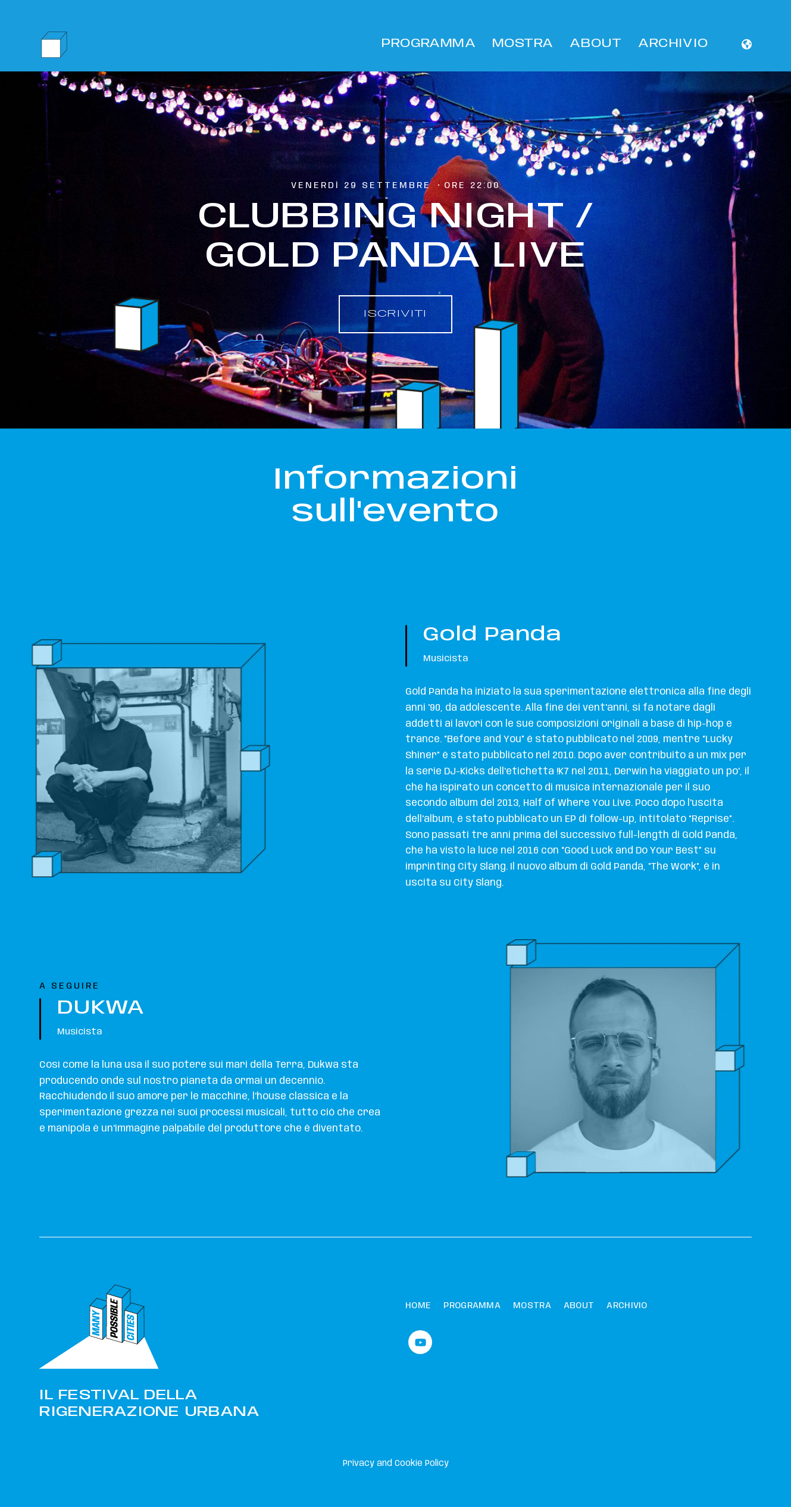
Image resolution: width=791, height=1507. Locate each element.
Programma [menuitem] (472, 1306)
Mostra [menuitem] (532, 1306)
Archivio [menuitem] (626, 1306)
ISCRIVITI (395, 314)
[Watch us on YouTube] (420, 1342)
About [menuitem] (579, 1306)
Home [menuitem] (418, 1306)
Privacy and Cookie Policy (396, 1463)
